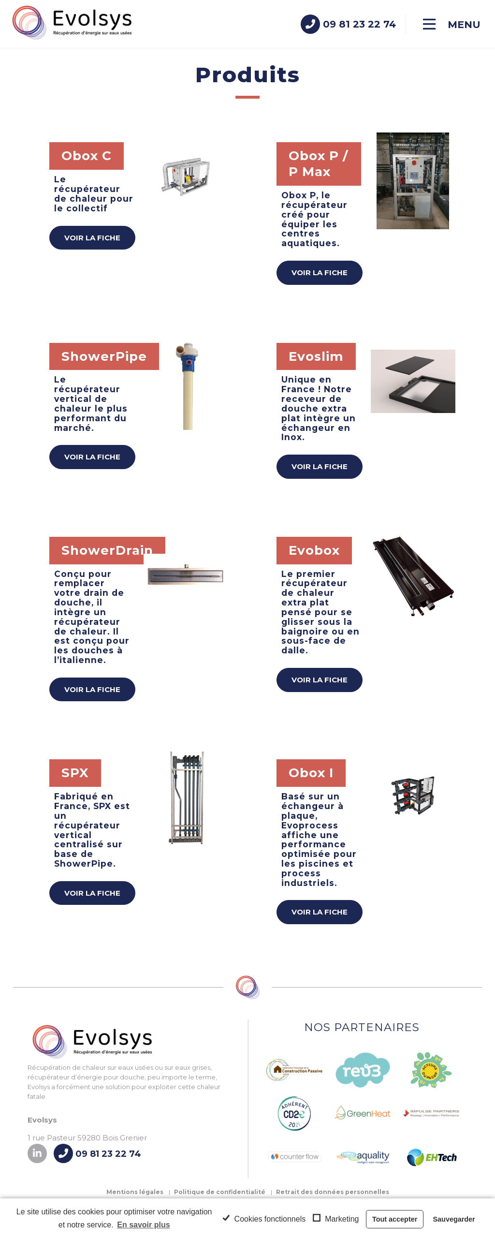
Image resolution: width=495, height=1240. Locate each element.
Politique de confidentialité (219, 1192)
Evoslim (316, 356)
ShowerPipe (104, 356)
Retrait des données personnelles (332, 1192)
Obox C (86, 155)
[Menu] (452, 24)
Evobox (314, 550)
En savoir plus (143, 1225)
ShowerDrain (107, 550)
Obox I (311, 773)
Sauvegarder (454, 1219)
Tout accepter (394, 1219)
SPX (75, 773)
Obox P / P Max (318, 163)
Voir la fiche (92, 237)
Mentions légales (134, 1192)
